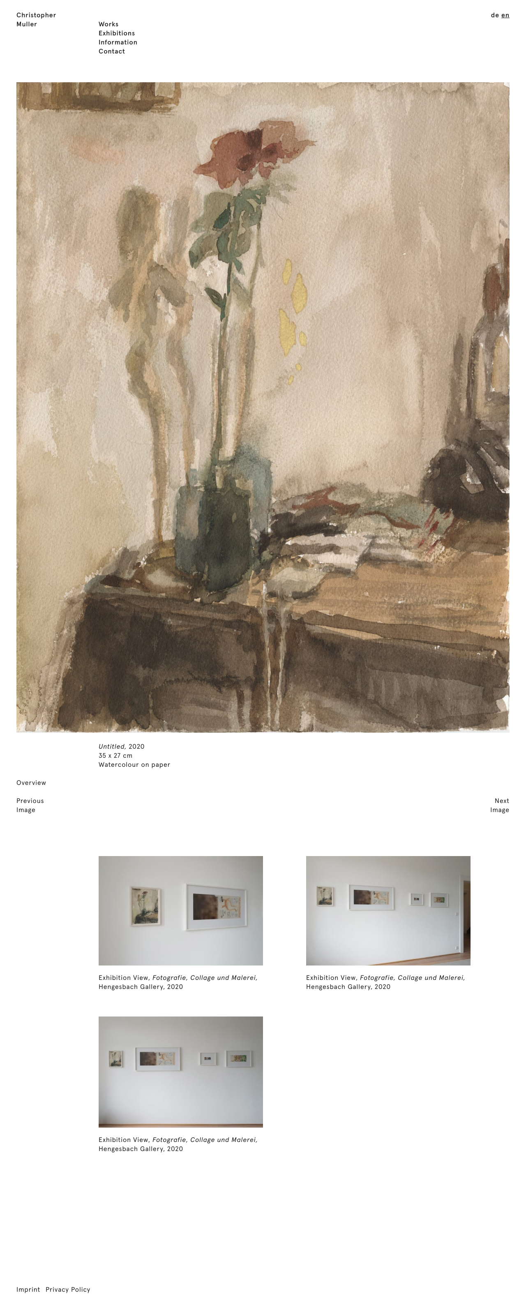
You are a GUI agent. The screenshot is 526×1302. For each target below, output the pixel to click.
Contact (112, 52)
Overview (31, 783)
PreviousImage (30, 806)
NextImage (500, 806)
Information (118, 42)
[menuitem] (495, 15)
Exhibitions (117, 33)
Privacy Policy (68, 1290)
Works (109, 24)
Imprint (28, 1290)
